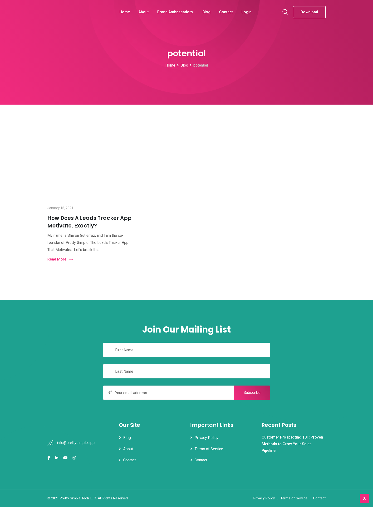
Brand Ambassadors (175, 12)
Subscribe (252, 392)
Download (309, 12)
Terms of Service (209, 449)
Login (246, 12)
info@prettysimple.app (76, 442)
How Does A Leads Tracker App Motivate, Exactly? (89, 221)
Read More (60, 259)
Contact (226, 12)
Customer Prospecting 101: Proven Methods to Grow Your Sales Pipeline (292, 444)
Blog (206, 12)
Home (124, 12)
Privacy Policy (206, 437)
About (143, 12)
